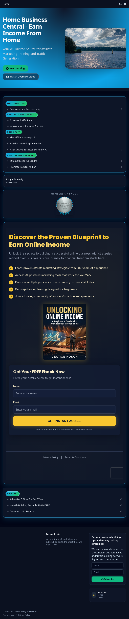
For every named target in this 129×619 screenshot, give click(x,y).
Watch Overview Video (20, 76)
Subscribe (107, 579)
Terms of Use (8, 615)
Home (6, 4)
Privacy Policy (24, 615)
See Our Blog (15, 68)
